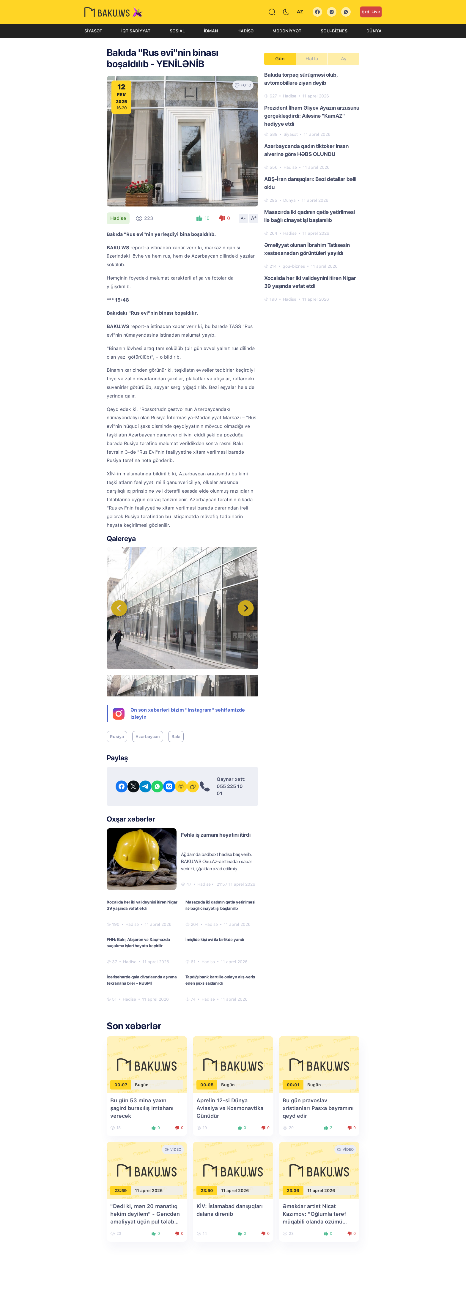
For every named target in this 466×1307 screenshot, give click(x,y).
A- (243, 218)
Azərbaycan (148, 736)
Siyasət (93, 31)
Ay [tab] (344, 59)
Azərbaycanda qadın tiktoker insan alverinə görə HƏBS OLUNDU (306, 150)
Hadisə (245, 31)
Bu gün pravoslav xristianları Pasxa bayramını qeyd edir (318, 1108)
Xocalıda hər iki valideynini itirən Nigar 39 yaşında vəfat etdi (142, 905)
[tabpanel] (311, 186)
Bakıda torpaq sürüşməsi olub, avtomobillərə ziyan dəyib (301, 79)
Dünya (374, 31)
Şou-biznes (334, 31)
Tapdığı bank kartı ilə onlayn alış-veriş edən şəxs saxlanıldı (220, 980)
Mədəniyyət (287, 31)
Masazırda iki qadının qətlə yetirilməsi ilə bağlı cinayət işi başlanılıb (220, 905)
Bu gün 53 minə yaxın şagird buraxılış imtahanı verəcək (142, 1108)
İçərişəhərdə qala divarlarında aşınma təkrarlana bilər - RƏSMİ (142, 980)
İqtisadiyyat (135, 31)
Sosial (177, 31)
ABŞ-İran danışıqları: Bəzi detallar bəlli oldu (310, 183)
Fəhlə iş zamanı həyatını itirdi (216, 835)
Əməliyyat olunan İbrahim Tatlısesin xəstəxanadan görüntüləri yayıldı (307, 249)
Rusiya (117, 736)
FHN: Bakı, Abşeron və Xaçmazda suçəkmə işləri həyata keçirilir (138, 942)
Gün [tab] (280, 59)
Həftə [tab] (312, 59)
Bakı (175, 736)
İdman (211, 31)
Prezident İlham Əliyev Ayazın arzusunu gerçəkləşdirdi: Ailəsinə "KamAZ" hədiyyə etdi (311, 116)
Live (371, 11)
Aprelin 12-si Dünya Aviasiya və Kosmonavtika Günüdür (229, 1108)
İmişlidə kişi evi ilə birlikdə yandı (214, 939)
